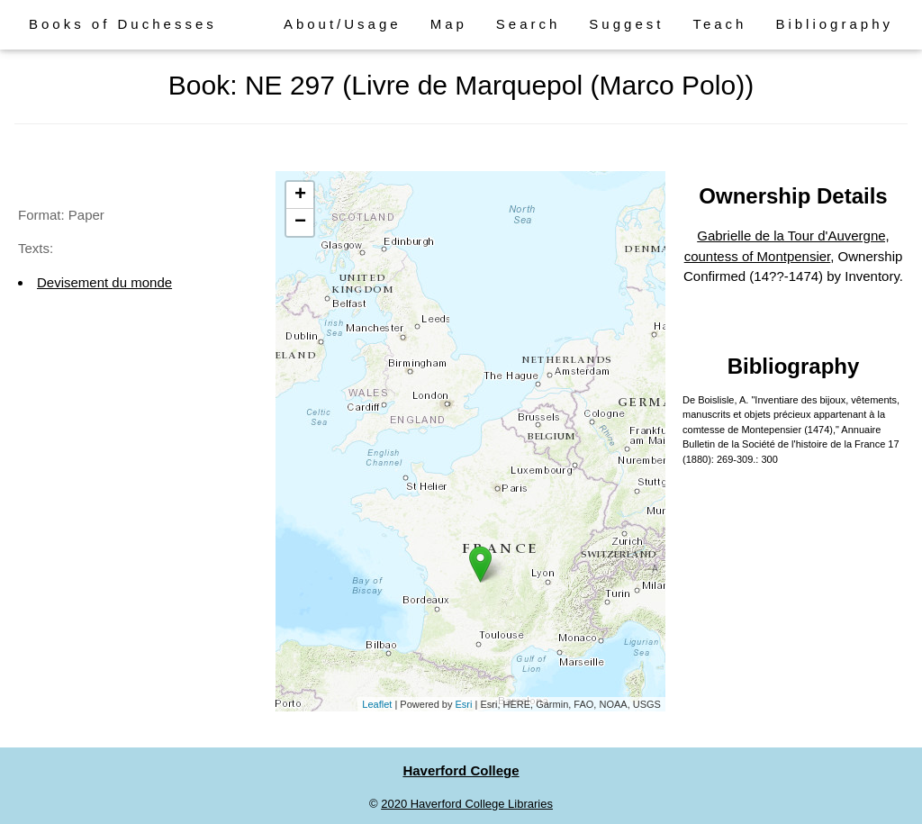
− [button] (300, 222)
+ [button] (300, 195)
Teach (719, 24)
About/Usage (343, 24)
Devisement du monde (104, 282)
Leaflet (377, 704)
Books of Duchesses (123, 24)
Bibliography (834, 24)
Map (448, 24)
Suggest (626, 24)
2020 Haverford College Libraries (467, 803)
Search (528, 24)
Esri (464, 704)
